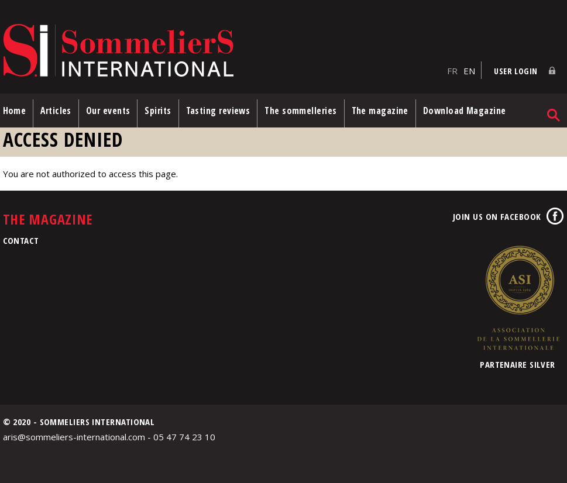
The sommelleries (300, 110)
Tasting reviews (218, 110)
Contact (21, 240)
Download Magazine (464, 110)
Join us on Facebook (497, 216)
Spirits (158, 110)
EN (469, 71)
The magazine (380, 110)
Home (14, 110)
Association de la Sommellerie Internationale (518, 297)
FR (452, 71)
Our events (108, 110)
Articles (55, 110)
